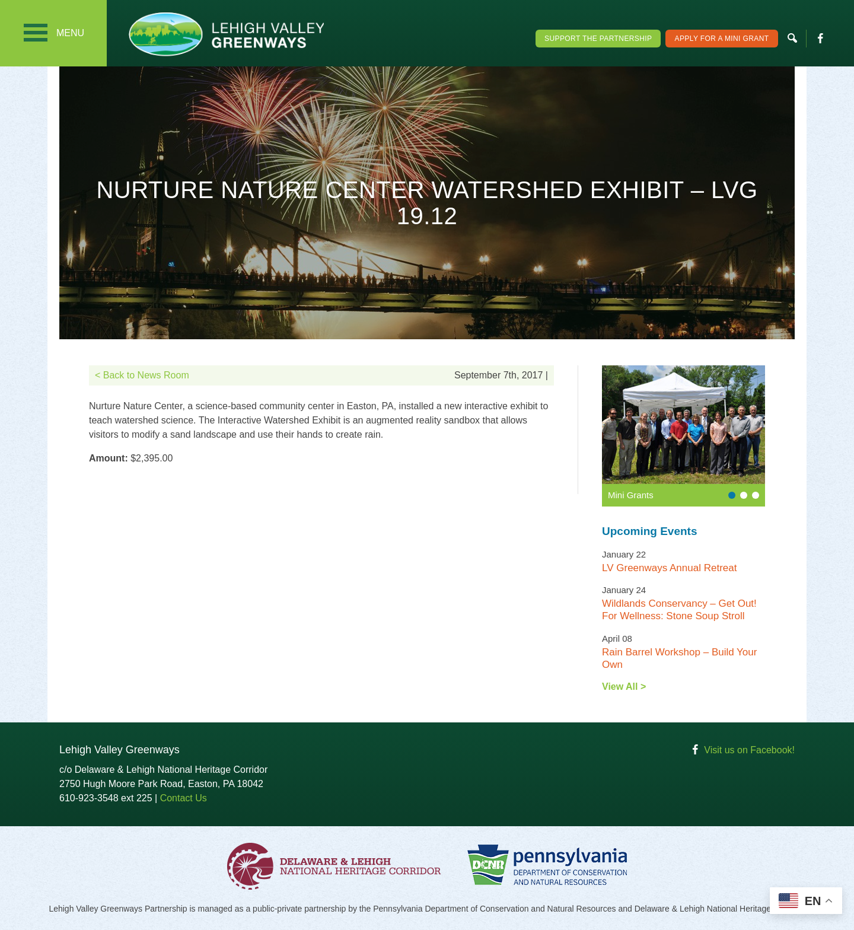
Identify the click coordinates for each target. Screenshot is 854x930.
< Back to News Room (142, 375)
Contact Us (183, 798)
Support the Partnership (598, 38)
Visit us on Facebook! (749, 750)
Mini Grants (631, 495)
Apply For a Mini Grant (721, 38)
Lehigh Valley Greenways (226, 34)
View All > (624, 686)
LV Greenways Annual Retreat (669, 568)
